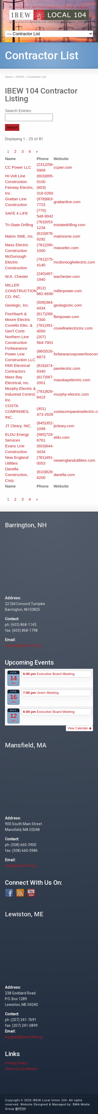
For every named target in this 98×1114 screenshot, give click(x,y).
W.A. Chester (16, 276)
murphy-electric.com (71, 394)
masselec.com (66, 247)
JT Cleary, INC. (18, 426)
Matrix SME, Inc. (19, 236)
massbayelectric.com (72, 380)
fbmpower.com (66, 316)
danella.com (64, 474)
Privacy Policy (16, 1063)
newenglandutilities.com (74, 460)
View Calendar (79, 728)
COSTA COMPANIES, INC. (17, 411)
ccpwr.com (63, 167)
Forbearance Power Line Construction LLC (20, 354)
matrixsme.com (67, 236)
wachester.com (67, 276)
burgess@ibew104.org (23, 1037)
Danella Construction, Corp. (16, 475)
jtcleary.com (64, 426)
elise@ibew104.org (20, 866)
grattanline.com (67, 202)
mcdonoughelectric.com (74, 262)
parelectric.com (67, 368)
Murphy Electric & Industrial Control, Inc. (20, 394)
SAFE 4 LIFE (16, 213)
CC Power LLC (18, 167)
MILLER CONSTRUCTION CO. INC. (21, 291)
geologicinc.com (68, 305)
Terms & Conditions (21, 1069)
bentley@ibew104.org (23, 645)
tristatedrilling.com (69, 224)
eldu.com (62, 437)
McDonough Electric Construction (16, 262)
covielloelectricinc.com (73, 328)
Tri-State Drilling (19, 224)
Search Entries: (18, 110)
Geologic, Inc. (17, 305)
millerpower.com (68, 291)
